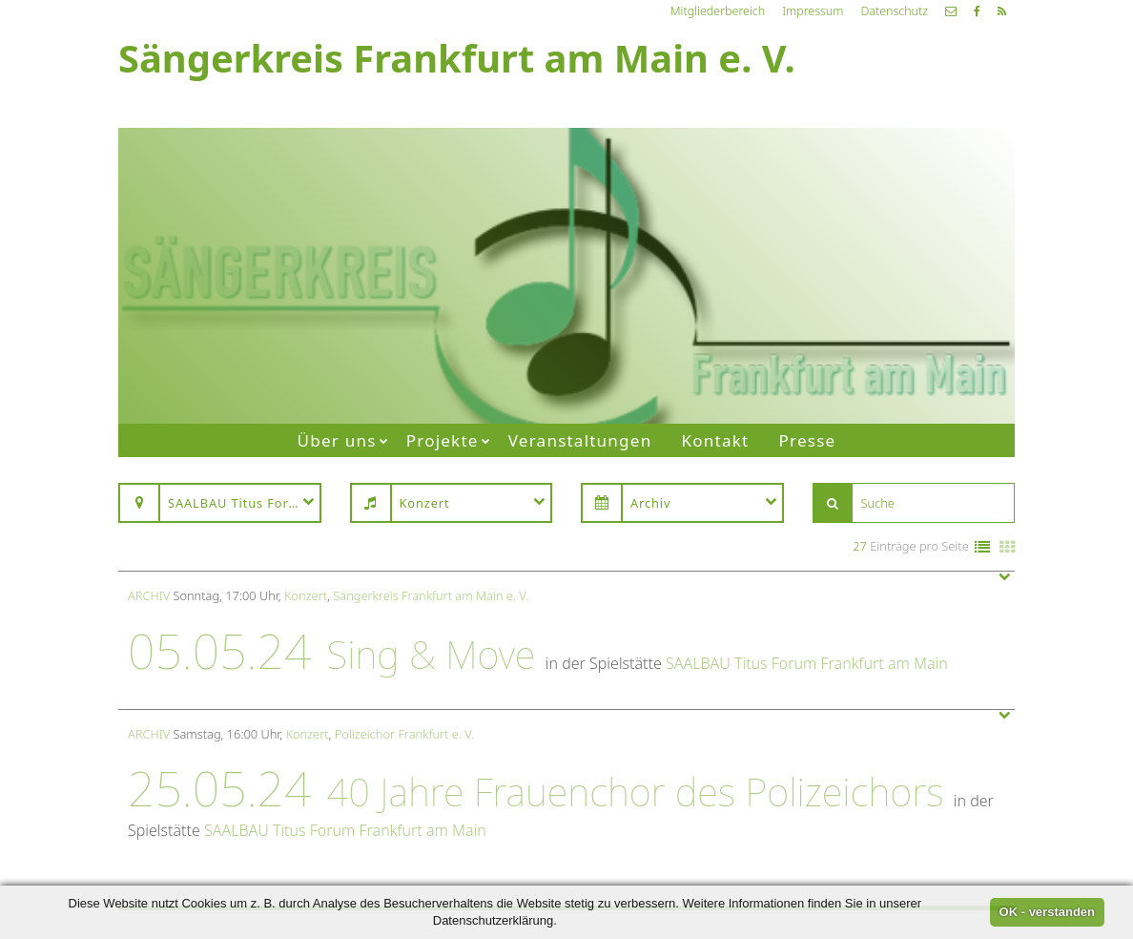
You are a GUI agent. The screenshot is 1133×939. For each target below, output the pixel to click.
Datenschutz (894, 11)
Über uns (337, 440)
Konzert (305, 595)
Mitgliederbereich (717, 11)
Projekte (442, 440)
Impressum (812, 11)
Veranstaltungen (580, 440)
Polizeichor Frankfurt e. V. (404, 733)
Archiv (149, 595)
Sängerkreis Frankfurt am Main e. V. (430, 595)
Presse (807, 440)
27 (860, 545)
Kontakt (716, 440)
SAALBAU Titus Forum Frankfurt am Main (807, 663)
